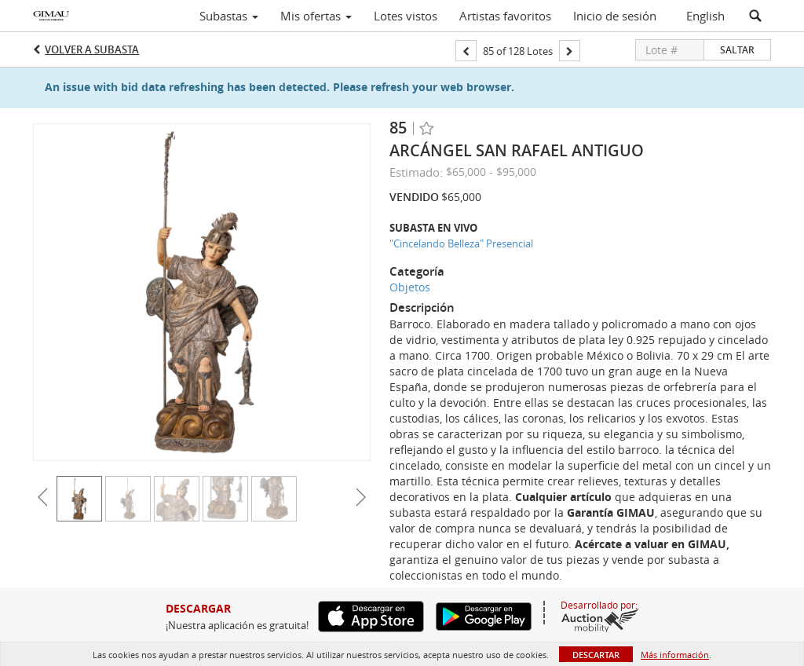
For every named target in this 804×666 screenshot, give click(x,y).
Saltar (737, 50)
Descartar (595, 655)
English (705, 16)
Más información (675, 655)
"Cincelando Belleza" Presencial (461, 243)
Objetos (409, 287)
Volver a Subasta (92, 49)
